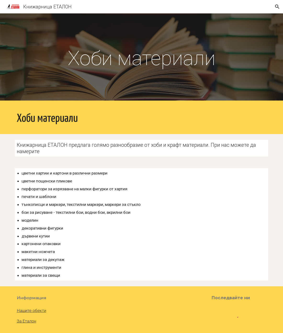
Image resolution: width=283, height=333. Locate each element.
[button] (277, 6)
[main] (141, 58)
